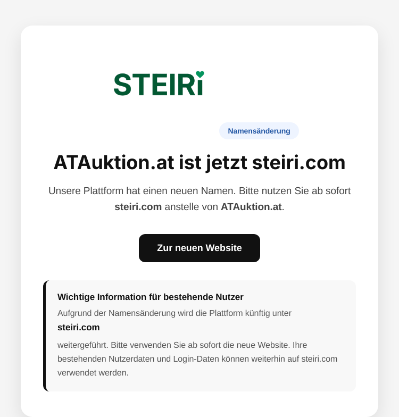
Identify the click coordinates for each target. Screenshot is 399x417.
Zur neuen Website (199, 248)
